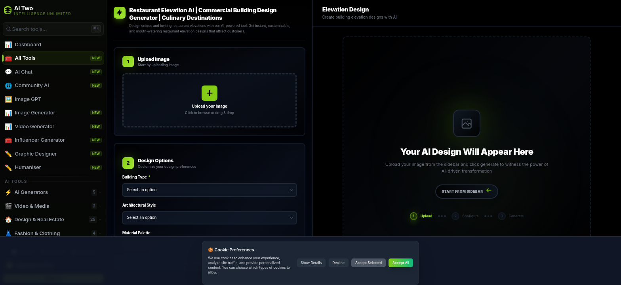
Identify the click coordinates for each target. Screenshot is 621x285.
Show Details (311, 263)
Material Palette (136, 233)
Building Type (136, 177)
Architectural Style (139, 205)
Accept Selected (368, 263)
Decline (338, 263)
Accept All (400, 263)
